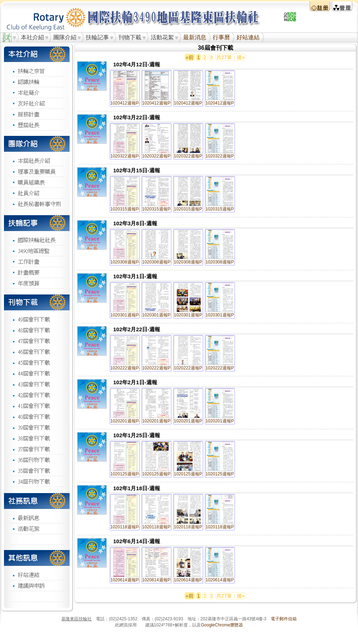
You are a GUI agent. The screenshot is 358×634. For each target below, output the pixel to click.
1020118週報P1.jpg (224, 526)
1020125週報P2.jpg (193, 473)
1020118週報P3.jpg (161, 526)
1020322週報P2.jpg (193, 156)
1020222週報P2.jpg (193, 368)
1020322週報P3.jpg (161, 156)
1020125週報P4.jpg (129, 473)
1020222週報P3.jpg (161, 368)
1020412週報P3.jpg (161, 103)
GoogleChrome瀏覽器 (222, 625)
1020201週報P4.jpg (129, 421)
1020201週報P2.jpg (193, 421)
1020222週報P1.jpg (224, 368)
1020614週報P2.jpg (193, 579)
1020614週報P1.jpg (224, 579)
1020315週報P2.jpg (193, 209)
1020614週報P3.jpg (161, 579)
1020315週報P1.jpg (224, 209)
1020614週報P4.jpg (129, 579)
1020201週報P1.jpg (224, 421)
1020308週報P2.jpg (193, 262)
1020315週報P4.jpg (129, 209)
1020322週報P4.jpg (129, 156)
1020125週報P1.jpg (224, 473)
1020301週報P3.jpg (161, 315)
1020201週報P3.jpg (161, 421)
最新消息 (194, 37)
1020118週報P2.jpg (193, 526)
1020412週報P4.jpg (129, 103)
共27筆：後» (230, 57)
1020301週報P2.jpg (193, 315)
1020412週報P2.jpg (193, 103)
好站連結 (248, 37)
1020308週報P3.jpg (161, 262)
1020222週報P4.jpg (129, 368)
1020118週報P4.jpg (129, 526)
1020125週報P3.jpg (161, 473)
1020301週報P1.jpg (224, 315)
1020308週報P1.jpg (224, 262)
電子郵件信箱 (284, 618)
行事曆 (221, 37)
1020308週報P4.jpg (129, 262)
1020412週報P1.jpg (224, 103)
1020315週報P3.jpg (161, 209)
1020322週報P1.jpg (224, 156)
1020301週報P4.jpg (129, 315)
